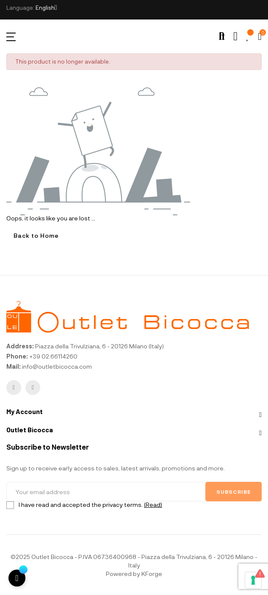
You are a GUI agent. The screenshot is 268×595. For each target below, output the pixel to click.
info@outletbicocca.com (57, 366)
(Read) (153, 504)
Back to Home (36, 235)
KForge (151, 573)
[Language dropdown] (46, 7)
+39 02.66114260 (53, 356)
